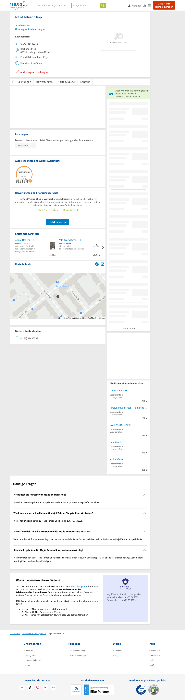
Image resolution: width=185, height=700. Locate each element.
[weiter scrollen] (147, 82)
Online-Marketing (77, 650)
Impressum (155, 650)
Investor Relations (33, 660)
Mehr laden (129, 328)
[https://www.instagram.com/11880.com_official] (37, 688)
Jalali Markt (116, 442)
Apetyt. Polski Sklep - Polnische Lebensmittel (128, 407)
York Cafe (115, 459)
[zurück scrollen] (12, 82)
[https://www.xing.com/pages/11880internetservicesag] (45, 688)
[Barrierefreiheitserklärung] (145, 5)
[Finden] (103, 5)
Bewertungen (44, 82)
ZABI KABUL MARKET (121, 424)
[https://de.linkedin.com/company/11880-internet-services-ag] (53, 688)
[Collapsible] (144, 494)
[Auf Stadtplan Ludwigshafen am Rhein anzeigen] (102, 264)
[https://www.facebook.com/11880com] (22, 688)
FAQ (116, 655)
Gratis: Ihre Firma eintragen (164, 5)
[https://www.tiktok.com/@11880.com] (30, 688)
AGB (152, 660)
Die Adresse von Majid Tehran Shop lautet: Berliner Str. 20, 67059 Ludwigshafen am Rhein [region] (56, 502)
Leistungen (24, 82)
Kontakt (85, 82)
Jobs (27, 665)
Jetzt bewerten (57, 222)
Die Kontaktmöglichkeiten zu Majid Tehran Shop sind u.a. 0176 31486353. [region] (48, 520)
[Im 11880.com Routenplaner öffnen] (97, 263)
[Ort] (84, 5)
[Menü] (150, 5)
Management (31, 655)
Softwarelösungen (78, 655)
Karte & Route (66, 82)
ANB (152, 665)
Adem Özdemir (23, 240)
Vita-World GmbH (68, 240)
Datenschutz (155, 655)
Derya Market (117, 390)
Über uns (29, 650)
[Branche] (53, 5)
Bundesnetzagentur (78, 586)
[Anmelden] (135, 5)
